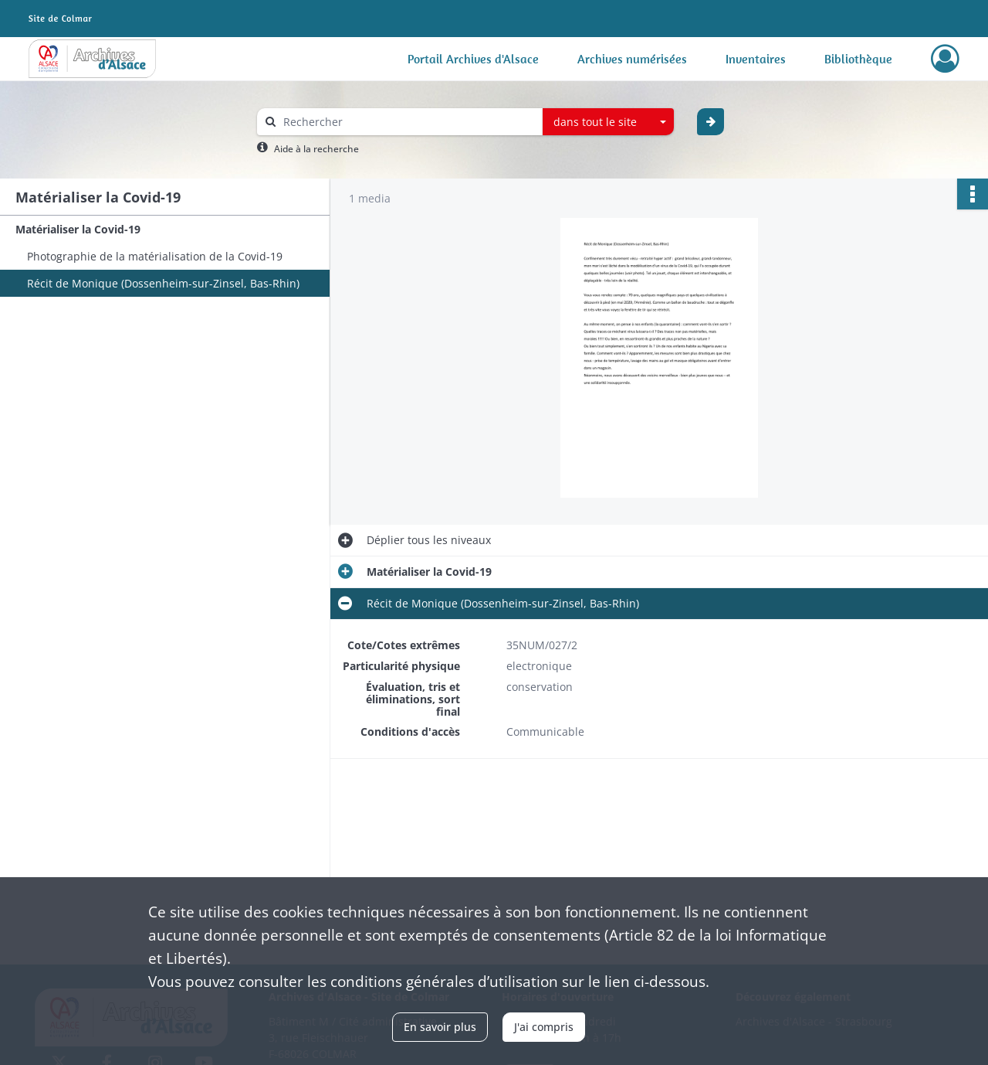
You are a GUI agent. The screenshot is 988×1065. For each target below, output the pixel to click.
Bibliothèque (858, 58)
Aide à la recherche (316, 148)
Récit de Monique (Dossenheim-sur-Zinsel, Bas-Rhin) (163, 283)
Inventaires (756, 58)
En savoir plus (440, 1026)
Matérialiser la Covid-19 (77, 229)
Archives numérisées (632, 58)
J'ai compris (544, 1026)
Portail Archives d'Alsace (473, 58)
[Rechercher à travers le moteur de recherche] (407, 122)
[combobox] (608, 122)
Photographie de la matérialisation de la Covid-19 (155, 256)
